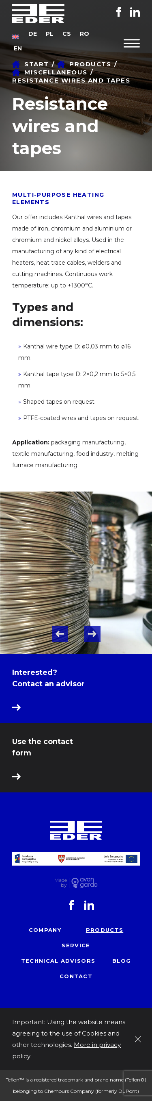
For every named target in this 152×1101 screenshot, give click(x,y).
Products (104, 930)
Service (76, 945)
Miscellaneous (56, 72)
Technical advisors (58, 960)
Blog (121, 960)
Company (45, 930)
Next (92, 634)
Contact (76, 976)
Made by (60, 883)
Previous (60, 634)
